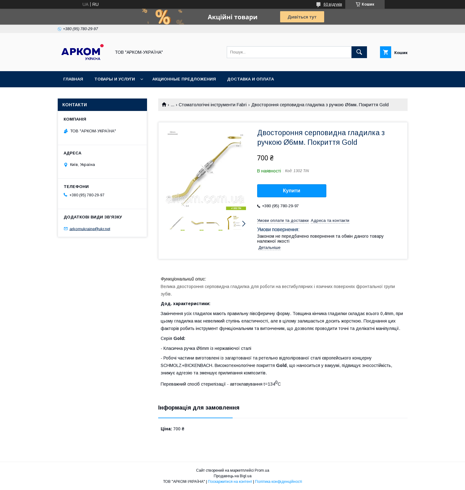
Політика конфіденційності (278, 481)
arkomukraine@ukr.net (89, 228)
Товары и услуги (114, 79)
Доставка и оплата (250, 79)
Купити (291, 190)
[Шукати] (359, 52)
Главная (73, 79)
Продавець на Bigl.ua (233, 476)
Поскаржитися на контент (230, 481)
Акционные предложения (184, 79)
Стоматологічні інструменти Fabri (213, 104)
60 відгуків (333, 4)
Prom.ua (262, 470)
